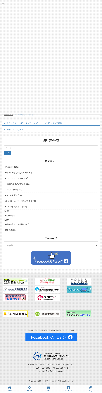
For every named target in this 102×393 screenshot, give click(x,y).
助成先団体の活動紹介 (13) (18, 184)
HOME (10, 389)
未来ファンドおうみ (15, 129)
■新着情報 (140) (12, 167)
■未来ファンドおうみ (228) (16, 178)
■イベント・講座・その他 (16, 207)
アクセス (29, 389)
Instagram (90, 389)
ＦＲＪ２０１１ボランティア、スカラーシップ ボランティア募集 (34, 123)
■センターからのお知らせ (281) (18, 173)
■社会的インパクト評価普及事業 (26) (20, 201)
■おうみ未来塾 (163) (13, 195)
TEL (48, 389)
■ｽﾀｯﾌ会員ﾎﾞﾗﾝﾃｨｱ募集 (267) (17, 224)
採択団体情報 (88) (14, 190)
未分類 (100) (10, 230)
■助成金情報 (10, 215)
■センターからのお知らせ (24, 115)
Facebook (68, 389)
